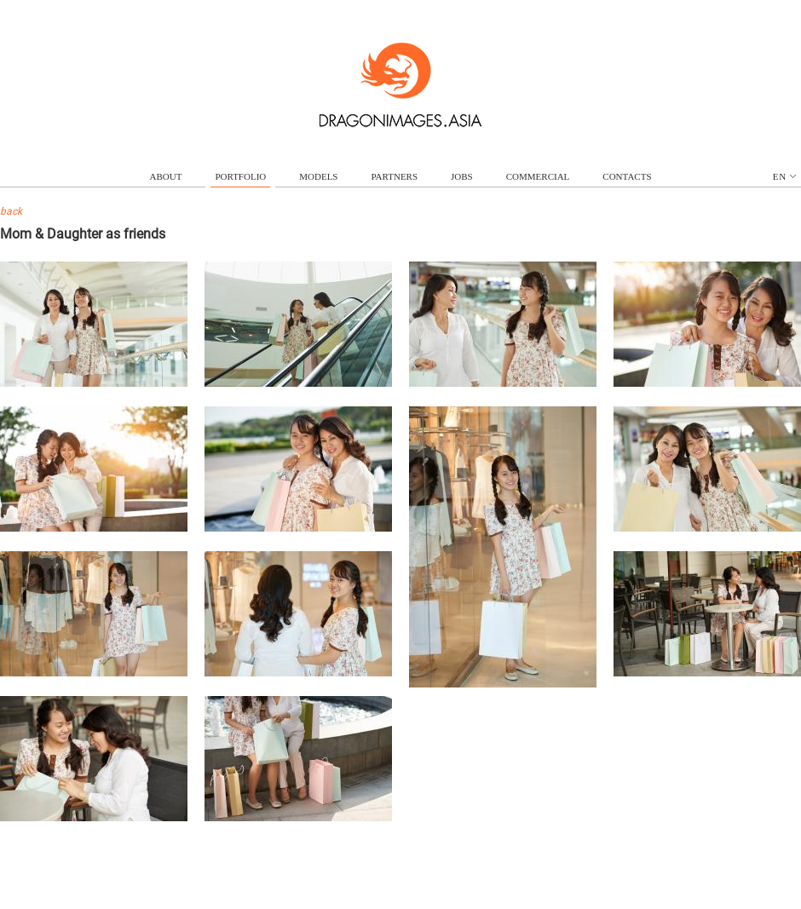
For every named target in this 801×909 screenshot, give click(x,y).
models (318, 176)
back (11, 211)
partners (394, 176)
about (166, 176)
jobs (462, 176)
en (784, 176)
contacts (626, 176)
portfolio (240, 176)
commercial (538, 176)
